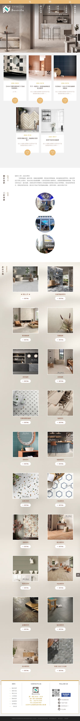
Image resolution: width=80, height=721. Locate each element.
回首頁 (15, 706)
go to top (78, 575)
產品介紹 (14, 693)
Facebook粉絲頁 (66, 695)
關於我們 (14, 688)
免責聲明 (14, 701)
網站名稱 (13, 9)
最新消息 (14, 690)
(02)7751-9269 (38, 700)
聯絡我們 (14, 698)
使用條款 (14, 703)
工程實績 (14, 696)
